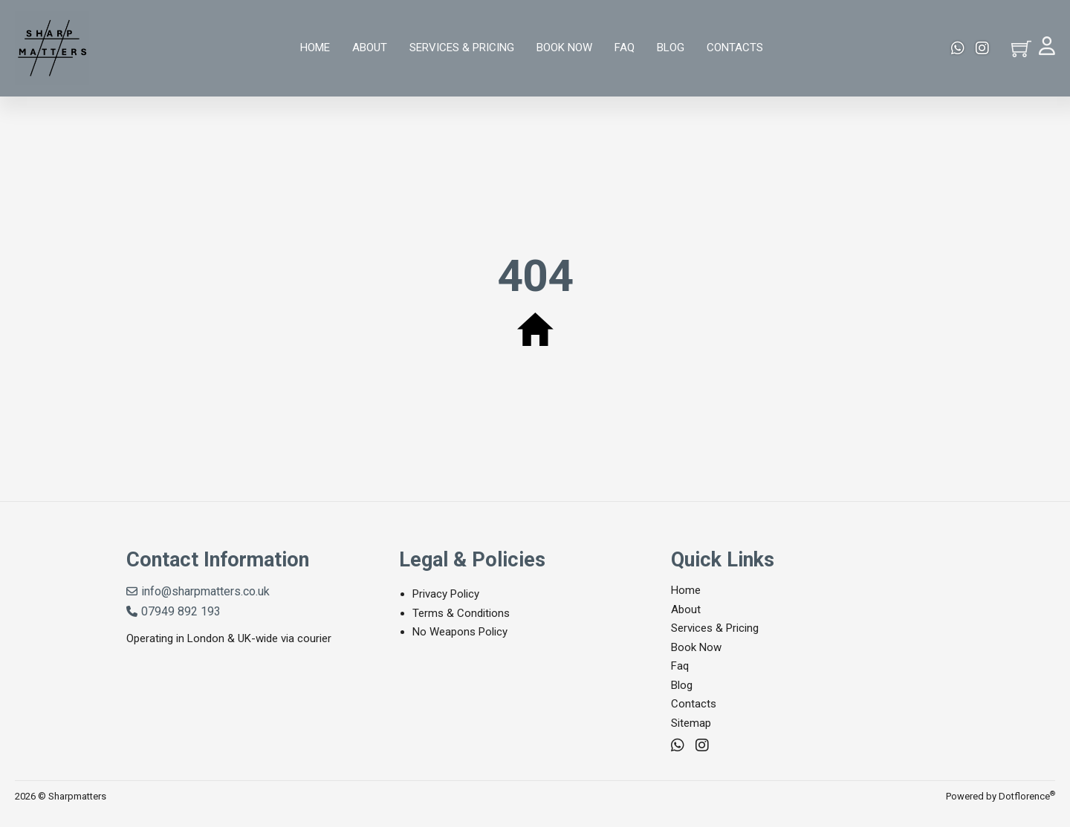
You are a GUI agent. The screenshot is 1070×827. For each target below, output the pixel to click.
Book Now (564, 47)
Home (315, 47)
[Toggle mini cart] (1021, 49)
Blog (670, 47)
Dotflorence (1027, 796)
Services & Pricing (461, 47)
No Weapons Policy (460, 631)
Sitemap (691, 723)
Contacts (735, 47)
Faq (625, 47)
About (369, 47)
